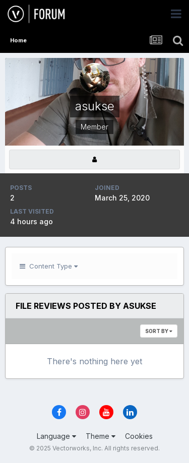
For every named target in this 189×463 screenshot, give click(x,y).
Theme (100, 436)
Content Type (49, 266)
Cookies (139, 436)
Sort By (158, 331)
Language (56, 436)
